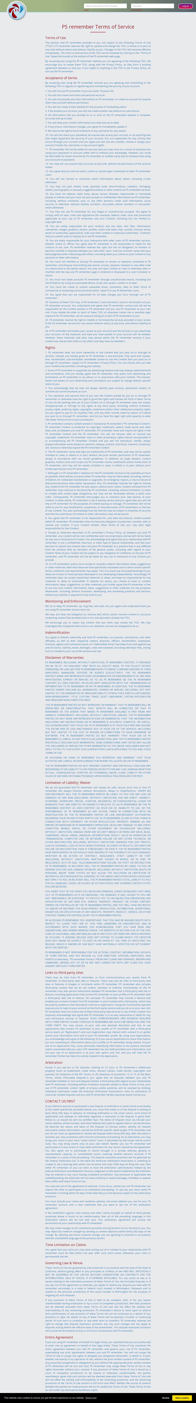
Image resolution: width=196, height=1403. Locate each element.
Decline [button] (165, 1398)
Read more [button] (90, 1398)
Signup (86, 10)
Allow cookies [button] (182, 1398)
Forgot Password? (136, 10)
